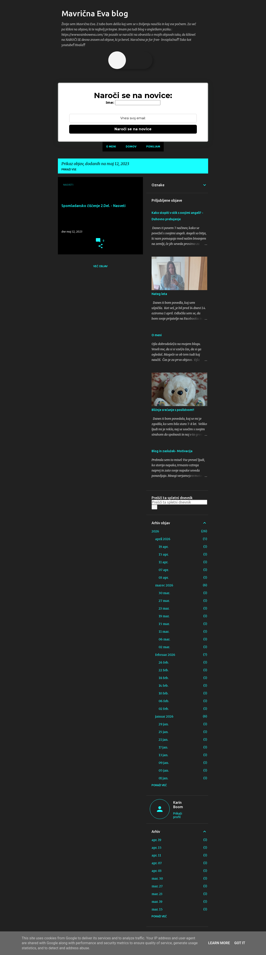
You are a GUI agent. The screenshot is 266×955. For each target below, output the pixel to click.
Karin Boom (178, 804)
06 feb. (164, 701)
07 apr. (164, 570)
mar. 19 (157, 902)
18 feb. (164, 678)
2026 (155, 531)
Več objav (100, 266)
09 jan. (164, 763)
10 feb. (163, 693)
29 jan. (164, 724)
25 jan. (163, 732)
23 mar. (164, 608)
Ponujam (153, 146)
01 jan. (163, 778)
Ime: (110, 103)
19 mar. (164, 616)
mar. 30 (157, 878)
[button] (100, 246)
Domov (131, 146)
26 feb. (164, 662)
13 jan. (163, 755)
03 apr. (164, 578)
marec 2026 (164, 585)
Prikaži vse (68, 169)
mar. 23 (157, 894)
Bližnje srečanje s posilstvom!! (173, 410)
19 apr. (163, 547)
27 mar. (164, 601)
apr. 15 (157, 848)
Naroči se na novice (133, 129)
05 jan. (164, 770)
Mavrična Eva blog (94, 13)
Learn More (219, 943)
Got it (239, 943)
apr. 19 (156, 840)
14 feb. (163, 686)
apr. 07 (157, 863)
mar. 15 (157, 909)
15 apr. (164, 554)
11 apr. (163, 562)
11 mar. (164, 632)
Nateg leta (159, 294)
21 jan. (163, 740)
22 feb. (164, 670)
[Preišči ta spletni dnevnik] (179, 502)
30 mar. (164, 593)
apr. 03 (157, 871)
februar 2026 (165, 655)
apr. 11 (156, 855)
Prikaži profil (177, 815)
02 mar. (164, 647)
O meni (111, 146)
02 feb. (164, 709)
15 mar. (164, 624)
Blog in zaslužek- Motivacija (172, 451)
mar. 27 (157, 886)
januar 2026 (164, 716)
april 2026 (162, 539)
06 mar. (164, 639)
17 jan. (163, 747)
